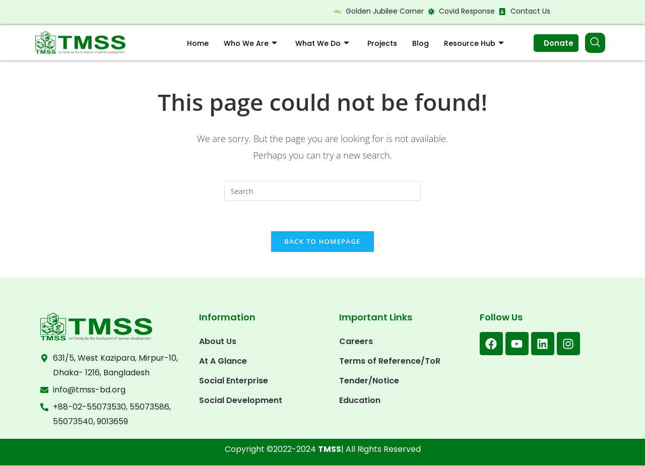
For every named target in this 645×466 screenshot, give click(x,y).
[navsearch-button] (595, 43)
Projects (382, 43)
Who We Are (250, 43)
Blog (420, 43)
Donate (558, 43)
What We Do (322, 43)
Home (198, 43)
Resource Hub (474, 43)
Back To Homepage (322, 241)
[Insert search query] (322, 191)
